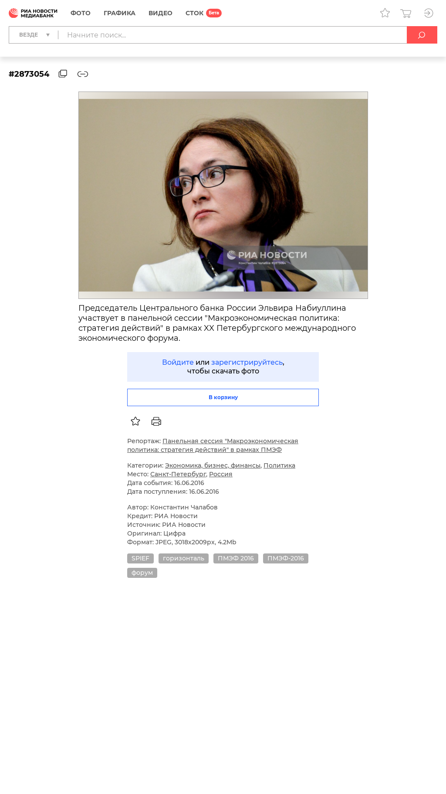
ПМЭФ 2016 (236, 558)
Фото (81, 13)
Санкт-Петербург (178, 474)
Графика (119, 13)
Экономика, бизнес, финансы (212, 465)
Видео (160, 13)
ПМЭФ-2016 (285, 558)
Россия (221, 474)
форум (142, 573)
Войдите (178, 362)
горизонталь (183, 558)
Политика (279, 465)
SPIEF (140, 558)
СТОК (194, 13)
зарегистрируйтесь (247, 362)
